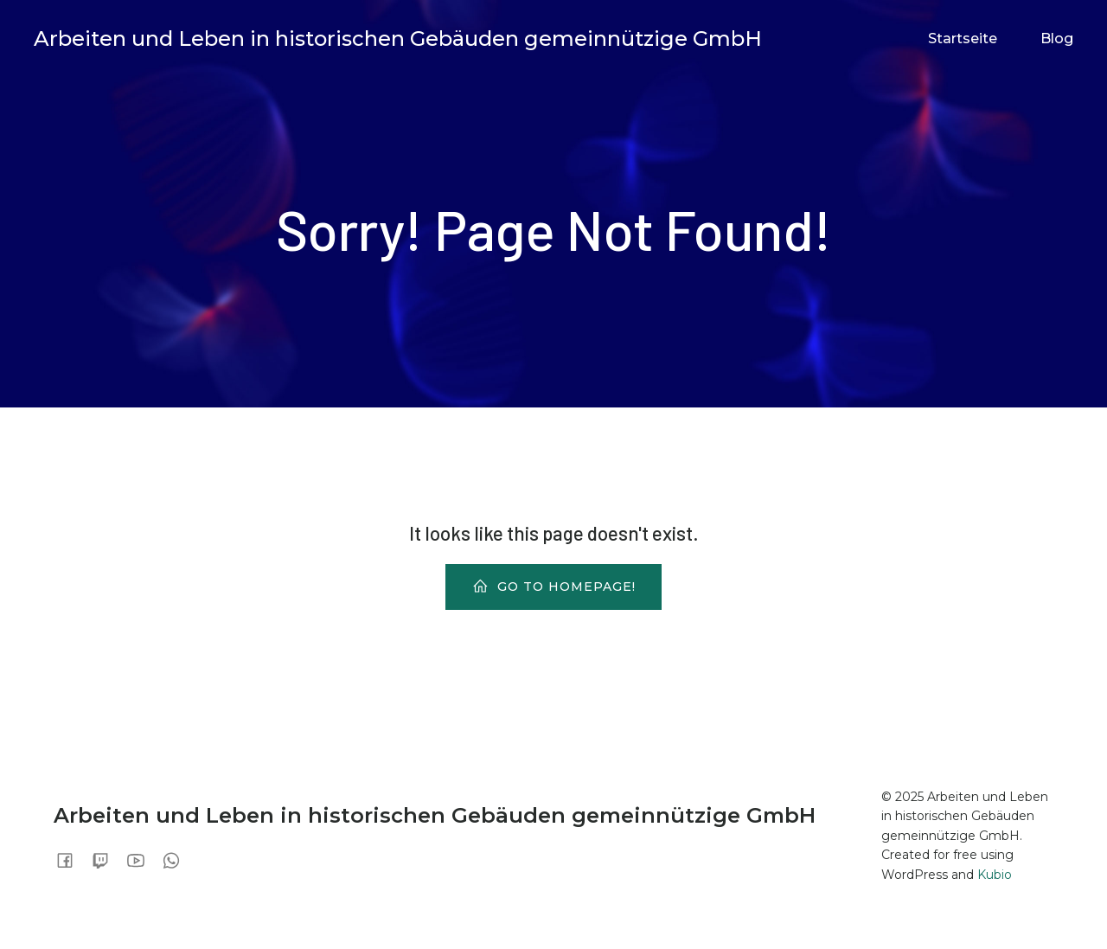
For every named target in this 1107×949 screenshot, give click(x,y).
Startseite (962, 38)
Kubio (994, 874)
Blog (1056, 38)
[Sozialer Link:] (71, 860)
